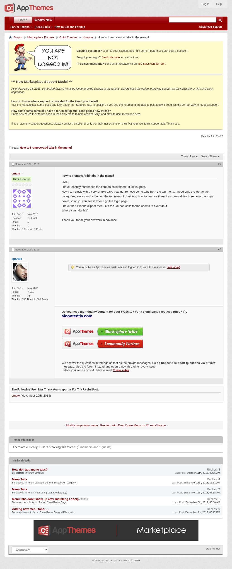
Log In (205, 4)
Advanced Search (210, 26)
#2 (219, 249)
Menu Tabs (19, 479)
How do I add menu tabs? (30, 469)
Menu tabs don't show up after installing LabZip (45, 499)
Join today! (173, 267)
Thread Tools (188, 156)
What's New (43, 20)
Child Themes (68, 37)
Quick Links (42, 27)
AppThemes (213, 548)
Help (219, 4)
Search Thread (209, 156)
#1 (219, 163)
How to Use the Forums (70, 27)
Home (23, 20)
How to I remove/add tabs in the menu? (46, 148)
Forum (18, 37)
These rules (121, 370)
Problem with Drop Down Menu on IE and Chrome (133, 425)
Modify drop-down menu (82, 425)
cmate (16, 395)
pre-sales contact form (151, 63)
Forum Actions (19, 27)
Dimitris (83, 498)
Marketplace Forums (40, 37)
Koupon (88, 37)
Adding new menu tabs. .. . (30, 509)
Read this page (111, 57)
